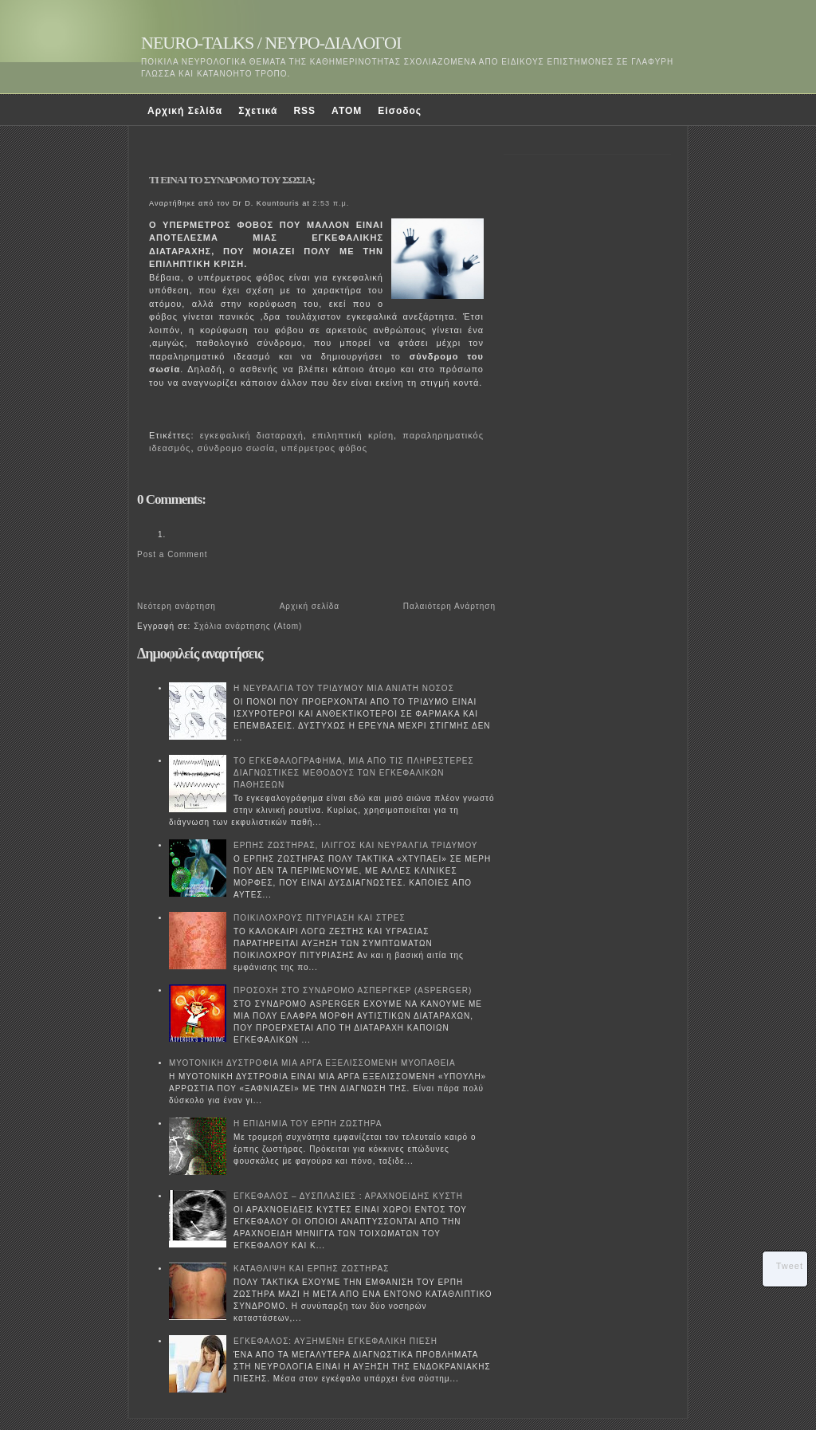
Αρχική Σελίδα (184, 110)
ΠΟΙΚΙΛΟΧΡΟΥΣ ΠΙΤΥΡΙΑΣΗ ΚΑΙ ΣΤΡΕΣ (319, 917)
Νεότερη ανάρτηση (176, 606)
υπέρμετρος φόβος (324, 448)
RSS (304, 110)
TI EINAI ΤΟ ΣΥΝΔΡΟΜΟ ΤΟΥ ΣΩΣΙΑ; (232, 180)
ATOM (347, 110)
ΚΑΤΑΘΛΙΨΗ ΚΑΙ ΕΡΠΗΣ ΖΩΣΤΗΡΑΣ (311, 1268)
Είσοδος (400, 110)
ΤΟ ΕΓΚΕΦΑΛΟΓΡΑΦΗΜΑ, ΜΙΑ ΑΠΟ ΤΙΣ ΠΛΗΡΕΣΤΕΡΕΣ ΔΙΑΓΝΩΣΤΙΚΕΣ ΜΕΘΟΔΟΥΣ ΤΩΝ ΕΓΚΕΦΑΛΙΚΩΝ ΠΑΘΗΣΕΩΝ (353, 772)
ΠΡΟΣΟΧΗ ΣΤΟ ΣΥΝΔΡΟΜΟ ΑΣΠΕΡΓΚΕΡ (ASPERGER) (352, 990)
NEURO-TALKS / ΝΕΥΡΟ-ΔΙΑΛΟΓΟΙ (271, 43)
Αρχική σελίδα (309, 606)
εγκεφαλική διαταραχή (252, 435)
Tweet (789, 1266)
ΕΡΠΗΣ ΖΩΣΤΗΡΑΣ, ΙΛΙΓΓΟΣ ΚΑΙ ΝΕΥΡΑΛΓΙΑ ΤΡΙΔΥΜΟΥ (355, 845)
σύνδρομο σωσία (236, 448)
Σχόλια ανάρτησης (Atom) (248, 626)
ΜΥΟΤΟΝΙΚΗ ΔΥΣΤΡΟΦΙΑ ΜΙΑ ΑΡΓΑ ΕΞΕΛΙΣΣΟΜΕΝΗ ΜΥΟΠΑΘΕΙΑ (312, 1063)
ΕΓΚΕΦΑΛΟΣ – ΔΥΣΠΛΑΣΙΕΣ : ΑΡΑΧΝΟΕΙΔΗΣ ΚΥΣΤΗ (348, 1196)
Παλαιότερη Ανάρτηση (449, 606)
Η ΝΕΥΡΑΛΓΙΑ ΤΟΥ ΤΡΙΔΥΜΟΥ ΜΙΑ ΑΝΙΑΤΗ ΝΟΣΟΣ (343, 688)
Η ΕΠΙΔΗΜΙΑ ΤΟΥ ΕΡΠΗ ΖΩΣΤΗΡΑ (307, 1123)
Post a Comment (172, 554)
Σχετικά (257, 110)
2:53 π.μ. (330, 203)
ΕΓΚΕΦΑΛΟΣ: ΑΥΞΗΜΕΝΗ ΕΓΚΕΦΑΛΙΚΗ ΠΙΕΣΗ (335, 1341)
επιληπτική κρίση (353, 435)
